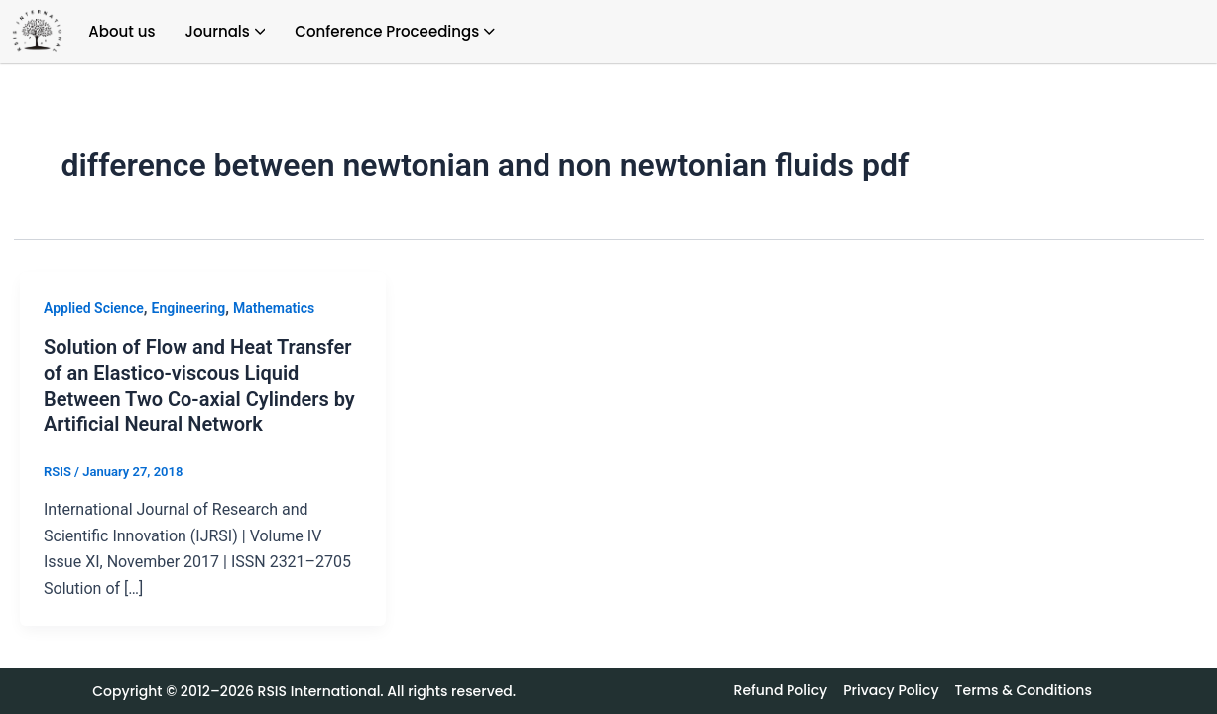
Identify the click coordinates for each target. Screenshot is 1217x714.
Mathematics (273, 308)
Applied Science (94, 308)
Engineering (189, 308)
